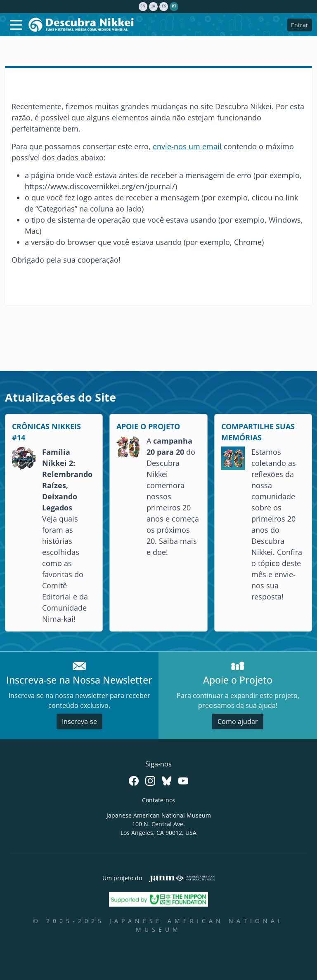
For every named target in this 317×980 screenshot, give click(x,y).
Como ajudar (238, 721)
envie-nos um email (187, 146)
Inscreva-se (79, 721)
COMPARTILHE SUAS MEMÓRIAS (258, 431)
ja (153, 6)
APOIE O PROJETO (148, 426)
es (164, 6)
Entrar (299, 25)
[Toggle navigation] (16, 25)
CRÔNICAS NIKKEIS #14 (46, 431)
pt (174, 6)
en (142, 6)
